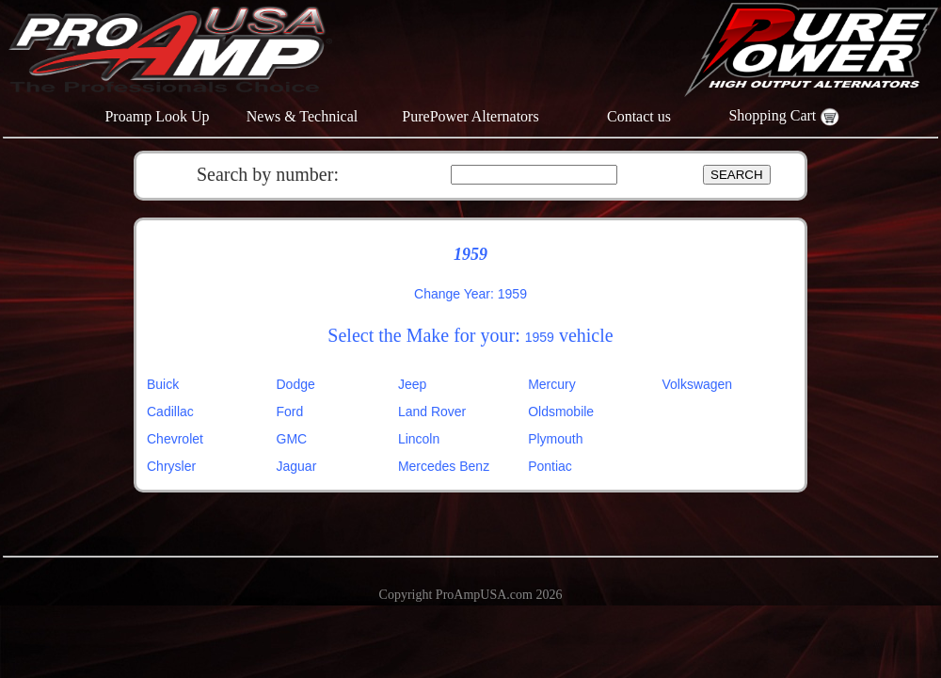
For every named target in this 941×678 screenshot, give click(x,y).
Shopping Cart (783, 115)
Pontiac (550, 466)
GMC (292, 438)
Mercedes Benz (443, 466)
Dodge (296, 384)
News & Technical (303, 116)
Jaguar (297, 466)
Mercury (552, 384)
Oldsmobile (561, 411)
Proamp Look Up (156, 116)
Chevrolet (175, 438)
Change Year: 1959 (470, 293)
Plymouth (555, 438)
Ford (290, 411)
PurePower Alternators (470, 116)
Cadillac (170, 411)
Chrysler (171, 466)
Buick (163, 384)
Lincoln (418, 438)
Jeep (412, 384)
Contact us (639, 116)
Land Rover (432, 411)
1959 (539, 337)
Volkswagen (697, 384)
